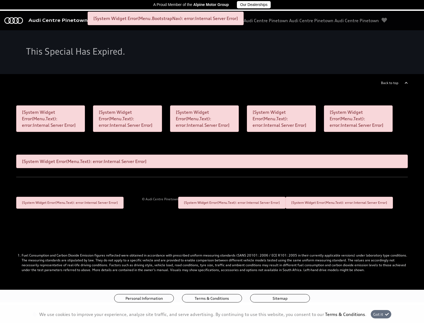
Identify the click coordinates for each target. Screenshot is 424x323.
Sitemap (280, 298)
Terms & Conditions (212, 298)
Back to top (389, 83)
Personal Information (144, 298)
